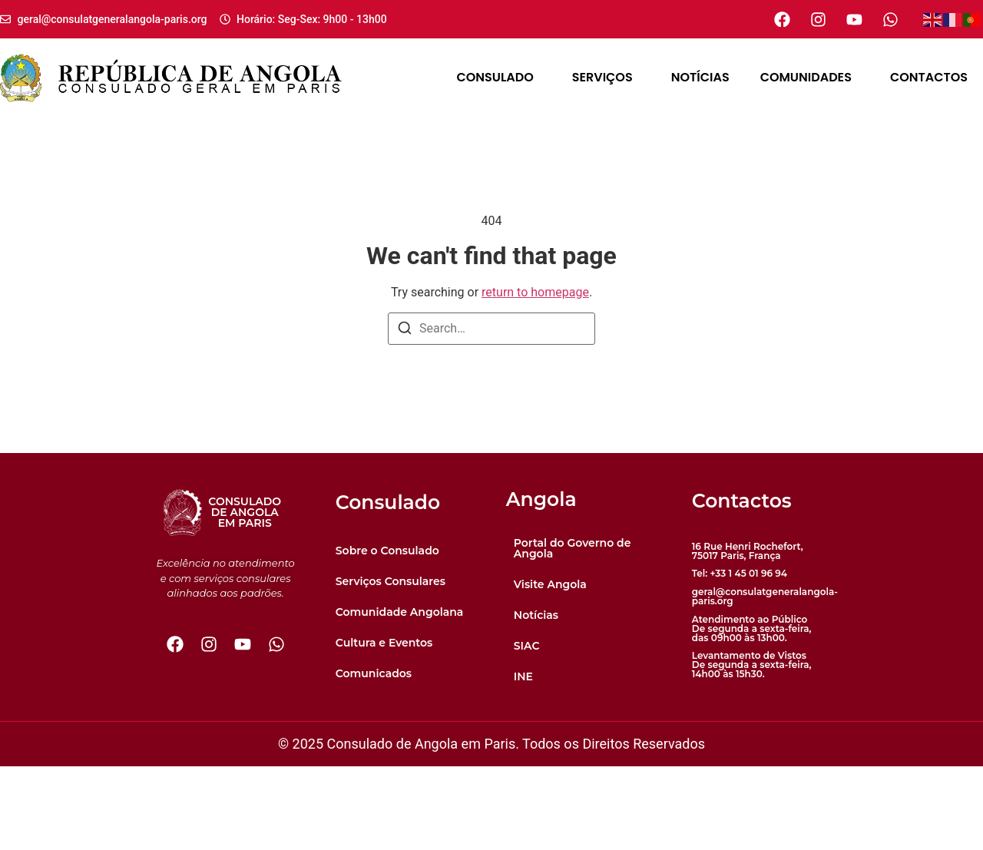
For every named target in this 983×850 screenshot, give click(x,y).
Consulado (498, 77)
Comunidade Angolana (400, 696)
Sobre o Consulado (387, 634)
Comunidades (809, 77)
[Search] (405, 330)
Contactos (929, 77)
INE (523, 760)
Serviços (606, 77)
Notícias (700, 77)
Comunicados (374, 757)
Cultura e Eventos (384, 726)
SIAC (527, 729)
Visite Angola (550, 668)
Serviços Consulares (390, 665)
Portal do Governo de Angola (572, 632)
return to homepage (535, 292)
